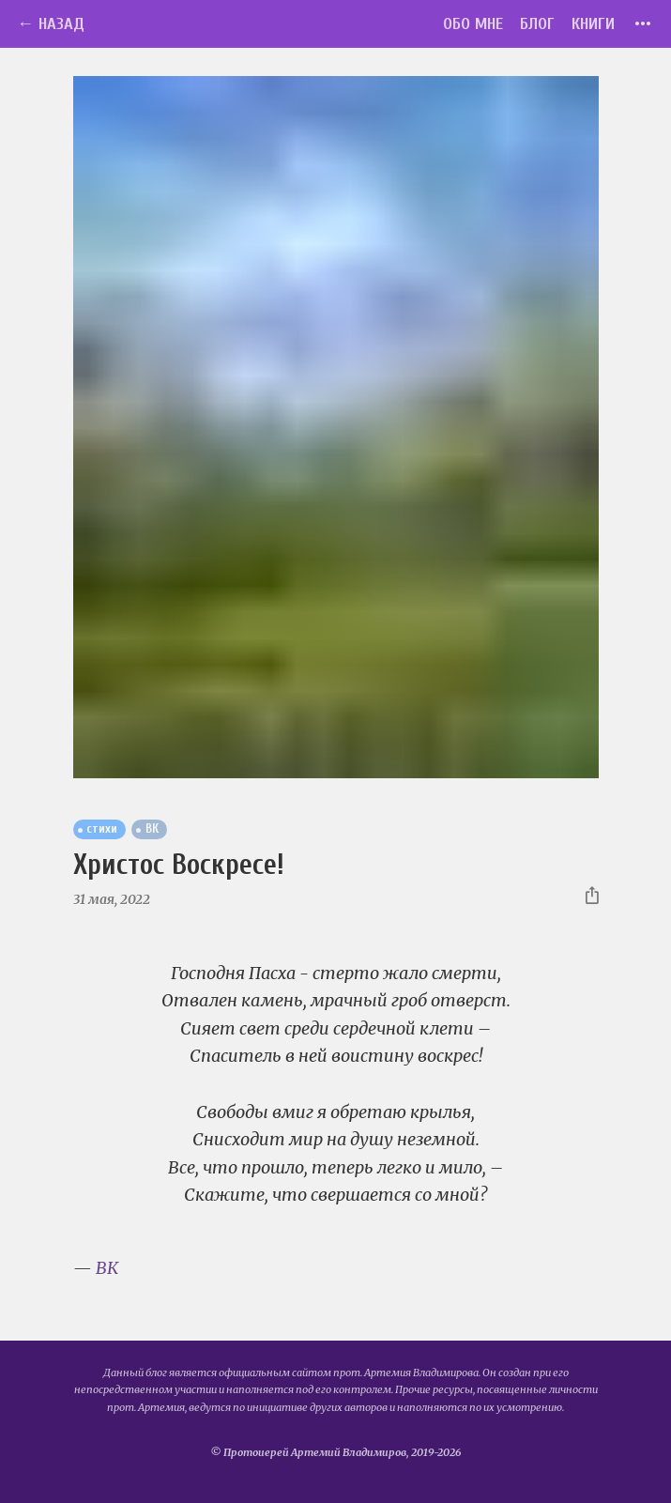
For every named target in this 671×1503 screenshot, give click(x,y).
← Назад (50, 24)
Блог (537, 24)
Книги (593, 24)
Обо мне (473, 24)
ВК (107, 1268)
